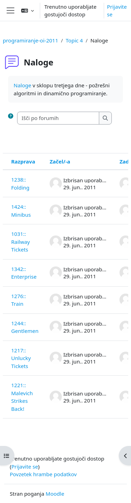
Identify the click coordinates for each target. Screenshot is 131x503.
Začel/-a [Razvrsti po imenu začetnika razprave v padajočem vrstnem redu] (60, 161)
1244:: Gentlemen (24, 327)
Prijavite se (117, 10)
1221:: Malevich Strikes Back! (22, 397)
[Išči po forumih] (58, 118)
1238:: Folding (20, 183)
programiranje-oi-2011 (30, 40)
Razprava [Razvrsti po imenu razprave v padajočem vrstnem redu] (23, 161)
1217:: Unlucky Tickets (21, 358)
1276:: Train (18, 300)
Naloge (22, 85)
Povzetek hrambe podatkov (43, 474)
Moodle (55, 493)
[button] (27, 10)
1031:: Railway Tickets (20, 241)
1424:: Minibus (21, 210)
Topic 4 (74, 40)
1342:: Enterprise (24, 272)
